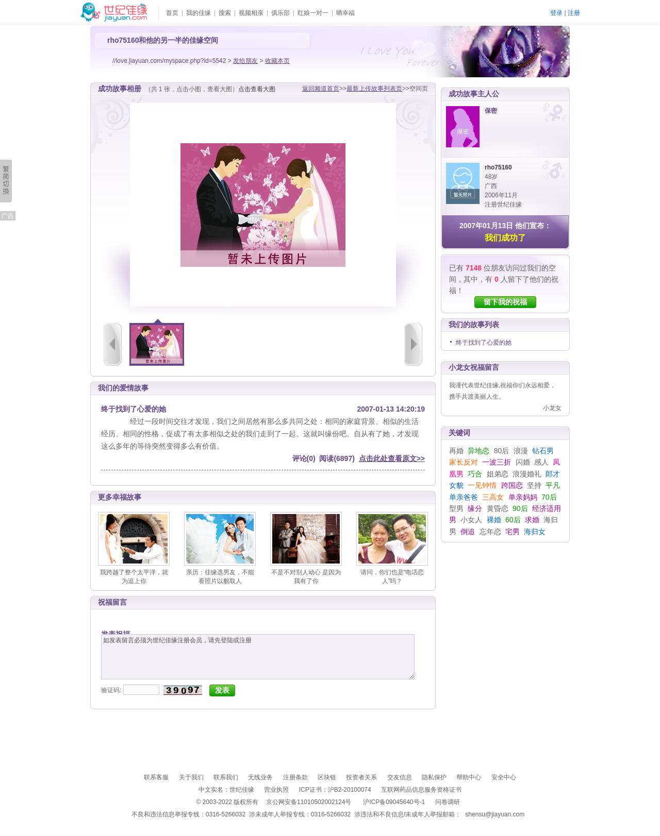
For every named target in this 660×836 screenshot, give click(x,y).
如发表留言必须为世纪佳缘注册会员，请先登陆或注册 (258, 656)
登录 (556, 12)
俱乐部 (280, 12)
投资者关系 (361, 777)
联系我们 (225, 777)
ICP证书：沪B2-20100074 (335, 789)
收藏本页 (277, 60)
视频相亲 (251, 12)
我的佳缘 (198, 12)
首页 (172, 12)
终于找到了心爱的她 (484, 342)
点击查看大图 (256, 89)
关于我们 (191, 777)
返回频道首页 (320, 88)
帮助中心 (468, 777)
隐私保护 (434, 777)
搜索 (225, 12)
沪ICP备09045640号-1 (394, 802)
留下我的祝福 (505, 302)
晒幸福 (345, 12)
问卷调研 (447, 802)
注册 (574, 12)
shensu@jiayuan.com (494, 814)
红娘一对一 (313, 12)
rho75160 (498, 167)
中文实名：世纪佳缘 (226, 789)
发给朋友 (245, 60)
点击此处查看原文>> (392, 458)
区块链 (327, 777)
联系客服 (156, 777)
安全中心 (503, 777)
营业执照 (276, 789)
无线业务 (260, 777)
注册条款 (295, 777)
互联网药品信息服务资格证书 (421, 789)
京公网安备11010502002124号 (308, 802)
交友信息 (399, 777)
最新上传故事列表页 (374, 88)
